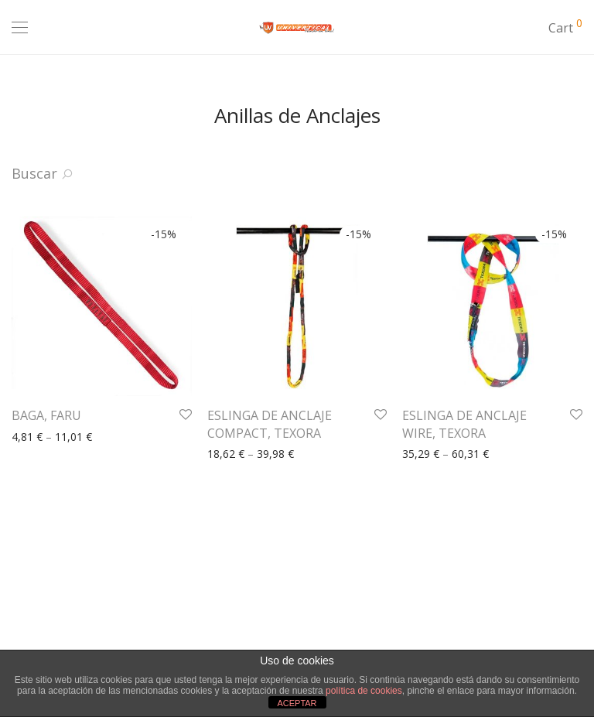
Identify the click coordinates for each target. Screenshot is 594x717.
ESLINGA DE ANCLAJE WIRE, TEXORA (464, 424)
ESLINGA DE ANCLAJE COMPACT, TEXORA (269, 424)
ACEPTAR (296, 703)
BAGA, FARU (46, 415)
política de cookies (364, 690)
